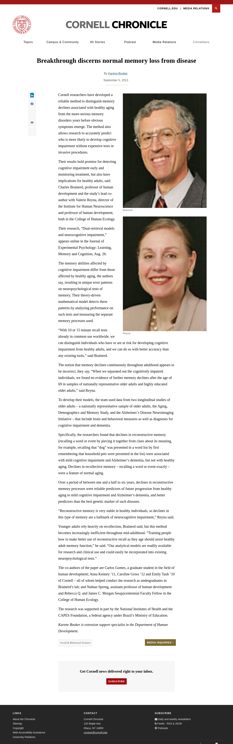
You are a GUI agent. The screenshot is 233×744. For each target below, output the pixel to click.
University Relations (24, 733)
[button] (216, 5)
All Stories (97, 38)
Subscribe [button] (116, 677)
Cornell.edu (167, 4)
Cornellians (201, 38)
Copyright (18, 724)
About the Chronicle (24, 715)
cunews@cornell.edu (95, 729)
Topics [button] (28, 38)
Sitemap (17, 720)
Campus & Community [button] (62, 38)
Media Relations (196, 4)
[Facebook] (200, 740)
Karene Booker (118, 70)
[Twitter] (208, 740)
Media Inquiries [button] (160, 639)
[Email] (216, 740)
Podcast (130, 38)
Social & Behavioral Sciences (75, 639)
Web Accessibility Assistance (29, 729)
